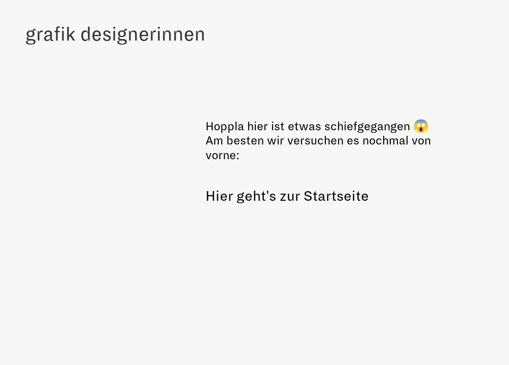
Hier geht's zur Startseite (287, 196)
